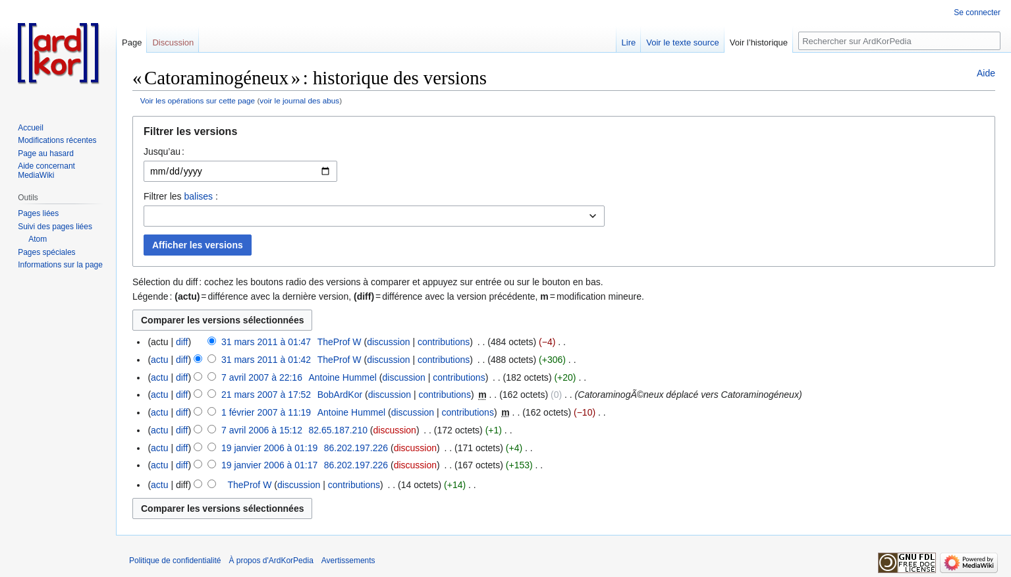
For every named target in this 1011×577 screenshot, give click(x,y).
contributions (444, 342)
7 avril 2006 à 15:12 (261, 430)
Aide (986, 73)
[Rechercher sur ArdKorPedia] (899, 41)
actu (159, 359)
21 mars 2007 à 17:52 (266, 394)
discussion (388, 342)
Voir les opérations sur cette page (197, 100)
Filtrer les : (181, 196)
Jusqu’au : (164, 151)
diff (182, 342)
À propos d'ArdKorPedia (271, 560)
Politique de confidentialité (175, 560)
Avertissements (348, 560)
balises (198, 196)
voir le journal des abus (299, 100)
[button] (564, 134)
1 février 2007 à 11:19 (266, 412)
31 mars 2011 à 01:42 (266, 359)
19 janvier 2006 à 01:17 (269, 465)
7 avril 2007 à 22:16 (261, 377)
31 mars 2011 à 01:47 (266, 342)
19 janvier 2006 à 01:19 (269, 448)
